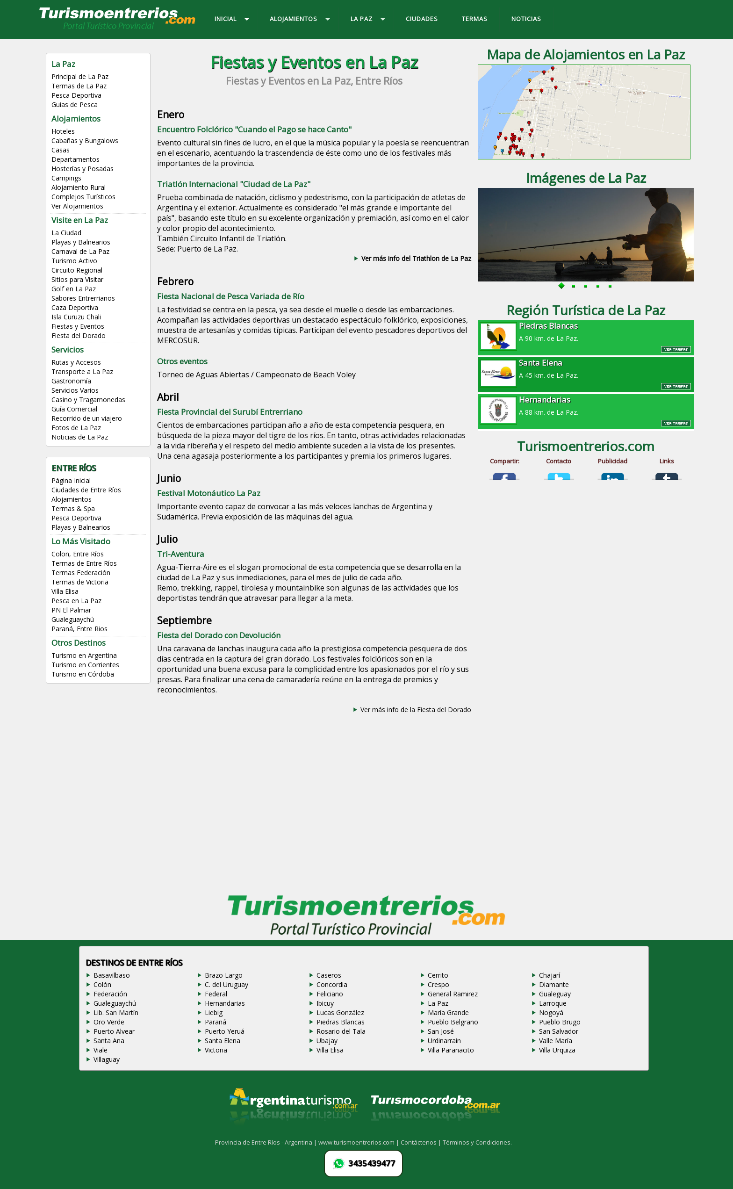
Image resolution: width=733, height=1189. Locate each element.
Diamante (554, 984)
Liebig (214, 1012)
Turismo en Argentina (84, 655)
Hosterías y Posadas (82, 168)
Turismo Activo (74, 260)
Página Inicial (71, 480)
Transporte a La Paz (82, 371)
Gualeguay (555, 993)
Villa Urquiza (557, 1049)
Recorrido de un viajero (86, 418)
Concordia (331, 984)
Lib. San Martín (115, 1012)
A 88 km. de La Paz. (586, 405)
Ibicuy (325, 1003)
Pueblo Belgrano (453, 1021)
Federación (110, 993)
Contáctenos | (422, 1142)
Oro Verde (108, 1021)
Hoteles (63, 131)
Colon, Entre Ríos (77, 553)
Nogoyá (551, 1012)
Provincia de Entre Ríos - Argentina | (266, 1142)
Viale (100, 1049)
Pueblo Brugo (560, 1021)
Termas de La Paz (79, 85)
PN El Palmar (71, 609)
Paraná (215, 1021)
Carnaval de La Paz (80, 251)
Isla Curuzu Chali (76, 316)
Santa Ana (108, 1040)
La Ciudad (66, 232)
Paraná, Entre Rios (79, 628)
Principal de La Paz (79, 76)
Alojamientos (71, 499)
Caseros (328, 975)
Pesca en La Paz (76, 600)
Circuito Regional (76, 270)
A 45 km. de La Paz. (586, 368)
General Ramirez (453, 993)
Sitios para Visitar (77, 279)
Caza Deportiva (74, 307)
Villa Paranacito (451, 1049)
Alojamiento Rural (78, 187)
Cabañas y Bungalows (84, 140)
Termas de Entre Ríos (84, 563)
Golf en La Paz (73, 288)
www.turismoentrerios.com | (359, 1142)
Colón (102, 984)
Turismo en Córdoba (82, 674)
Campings (66, 177)
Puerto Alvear (114, 1031)
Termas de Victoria (79, 581)
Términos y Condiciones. (477, 1142)
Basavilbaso (111, 975)
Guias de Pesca (74, 104)
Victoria (216, 1049)
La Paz (438, 1003)
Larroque (553, 1003)
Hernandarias (225, 1003)
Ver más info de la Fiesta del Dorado (415, 709)
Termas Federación (80, 572)
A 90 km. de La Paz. (586, 331)
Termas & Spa (73, 508)
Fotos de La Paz (76, 427)
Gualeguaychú (72, 619)
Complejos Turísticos (83, 196)
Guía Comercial (74, 408)
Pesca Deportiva (76, 95)
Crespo (438, 984)
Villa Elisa (65, 591)
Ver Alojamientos (77, 206)
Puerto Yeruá (224, 1031)
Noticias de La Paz (79, 436)
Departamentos (75, 159)
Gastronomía (71, 380)
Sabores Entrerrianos (83, 298)
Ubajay (327, 1040)
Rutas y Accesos (76, 362)
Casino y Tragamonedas (88, 399)
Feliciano (329, 993)
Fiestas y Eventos (77, 326)
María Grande (448, 1012)
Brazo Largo (224, 975)
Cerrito (438, 975)
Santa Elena (222, 1040)
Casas (60, 149)
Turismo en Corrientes (85, 664)
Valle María (555, 1040)
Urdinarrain (444, 1040)
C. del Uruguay (226, 984)
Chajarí (549, 975)
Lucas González (340, 1012)
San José (441, 1031)
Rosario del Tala (341, 1031)
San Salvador (558, 1031)
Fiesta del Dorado (78, 335)
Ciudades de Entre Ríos (86, 489)
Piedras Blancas (340, 1021)
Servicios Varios (75, 390)
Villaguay (106, 1059)
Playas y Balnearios (80, 242)
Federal (216, 993)
